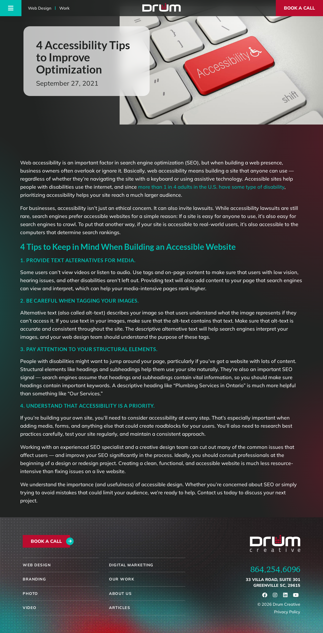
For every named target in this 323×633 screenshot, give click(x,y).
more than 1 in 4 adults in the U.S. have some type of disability (211, 187)
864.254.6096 (275, 569)
